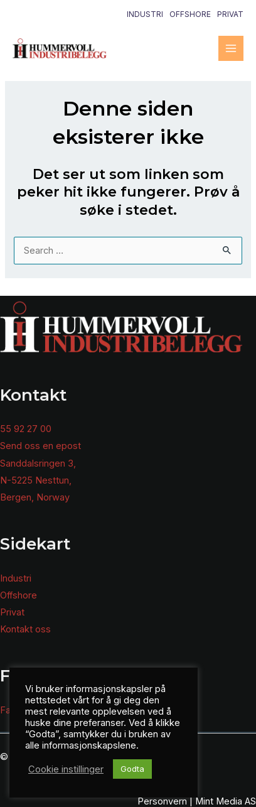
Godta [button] (132, 769)
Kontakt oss (25, 629)
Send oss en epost (40, 446)
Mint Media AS (225, 801)
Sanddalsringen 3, (38, 463)
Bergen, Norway (35, 497)
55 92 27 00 (25, 429)
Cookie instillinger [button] (66, 769)
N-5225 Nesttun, (36, 480)
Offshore (190, 14)
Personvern (162, 801)
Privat (230, 14)
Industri (145, 14)
